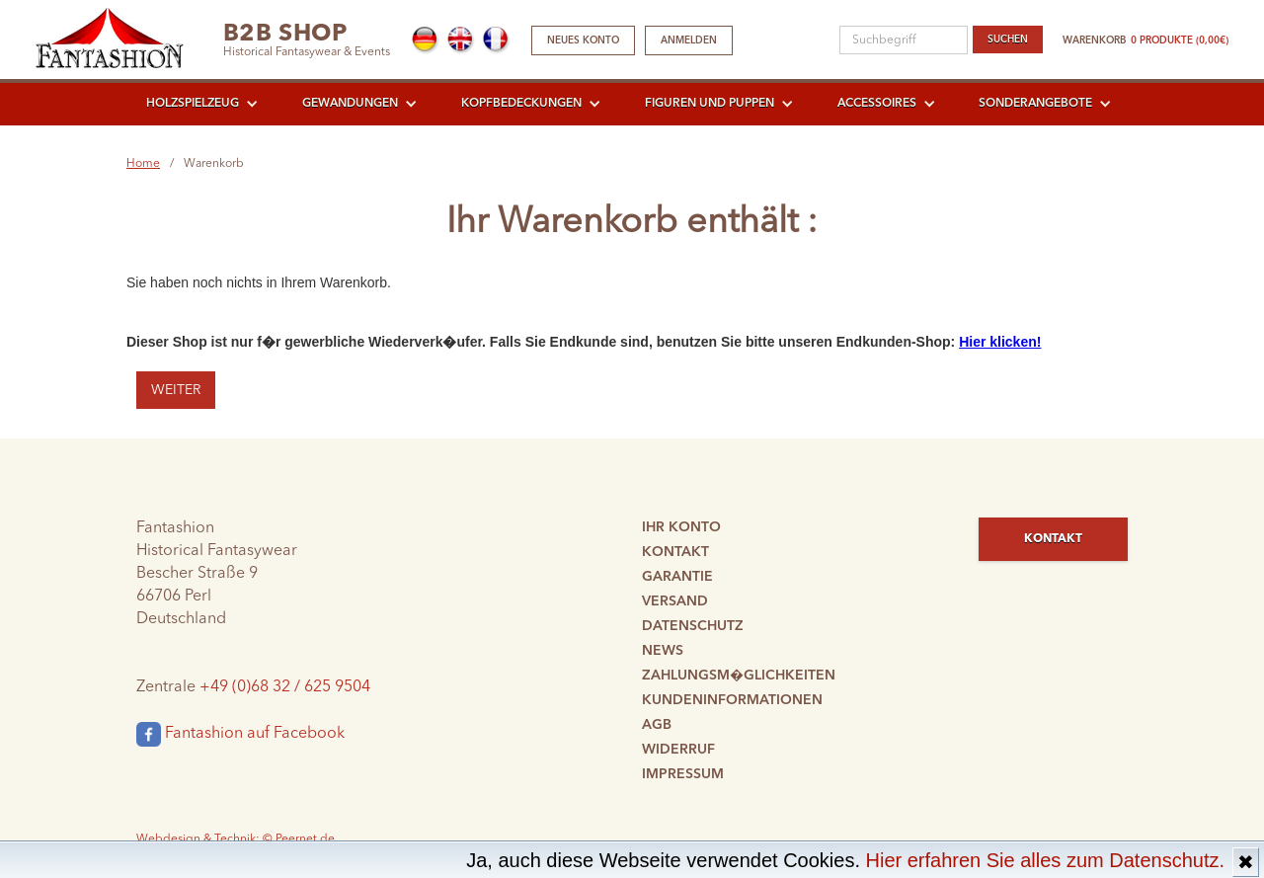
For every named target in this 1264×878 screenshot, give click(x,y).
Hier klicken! (1000, 342)
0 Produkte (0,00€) (1179, 40)
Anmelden (689, 40)
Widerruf (678, 750)
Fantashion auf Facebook (240, 734)
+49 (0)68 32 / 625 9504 (284, 687)
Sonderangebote (1035, 104)
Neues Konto (583, 40)
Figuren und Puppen (709, 104)
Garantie (677, 577)
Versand (675, 601)
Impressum (683, 774)
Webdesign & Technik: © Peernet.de (235, 839)
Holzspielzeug (192, 104)
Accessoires (876, 104)
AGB (657, 725)
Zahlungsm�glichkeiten (738, 675)
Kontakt (675, 552)
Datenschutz (693, 626)
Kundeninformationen (732, 700)
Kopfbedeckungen (521, 104)
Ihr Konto (681, 527)
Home (143, 164)
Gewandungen (350, 104)
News (662, 651)
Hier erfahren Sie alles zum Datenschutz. (1045, 860)
